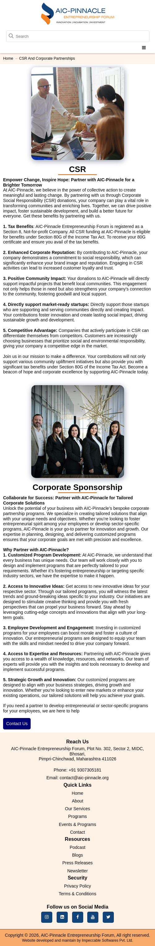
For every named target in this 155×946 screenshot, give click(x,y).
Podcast (77, 847)
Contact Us (17, 723)
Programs (77, 816)
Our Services (77, 808)
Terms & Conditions (77, 893)
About (77, 800)
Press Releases (77, 862)
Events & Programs (77, 824)
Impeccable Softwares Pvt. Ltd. (107, 940)
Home (8, 58)
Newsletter (77, 870)
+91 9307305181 (85, 770)
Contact (77, 832)
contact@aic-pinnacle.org (84, 777)
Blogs (77, 855)
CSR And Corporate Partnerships (47, 58)
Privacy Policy (77, 886)
